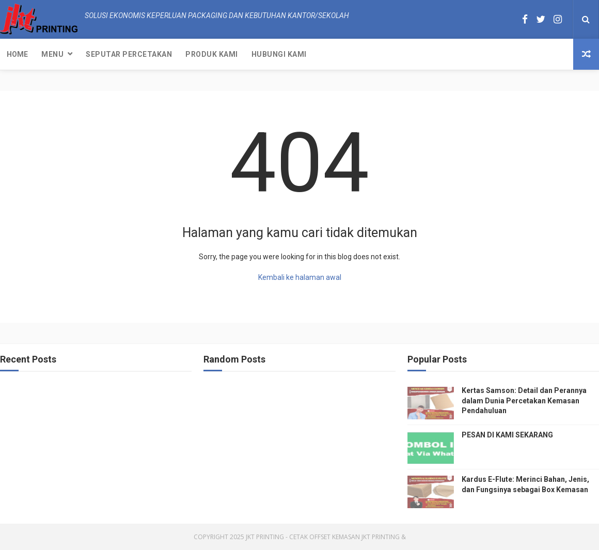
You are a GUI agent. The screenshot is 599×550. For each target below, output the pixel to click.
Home (17, 54)
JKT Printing (380, 536)
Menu (52, 54)
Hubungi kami (279, 54)
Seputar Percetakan (129, 54)
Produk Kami (211, 54)
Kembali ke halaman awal (299, 277)
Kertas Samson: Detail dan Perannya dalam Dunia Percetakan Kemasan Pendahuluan (524, 400)
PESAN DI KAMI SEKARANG (507, 435)
